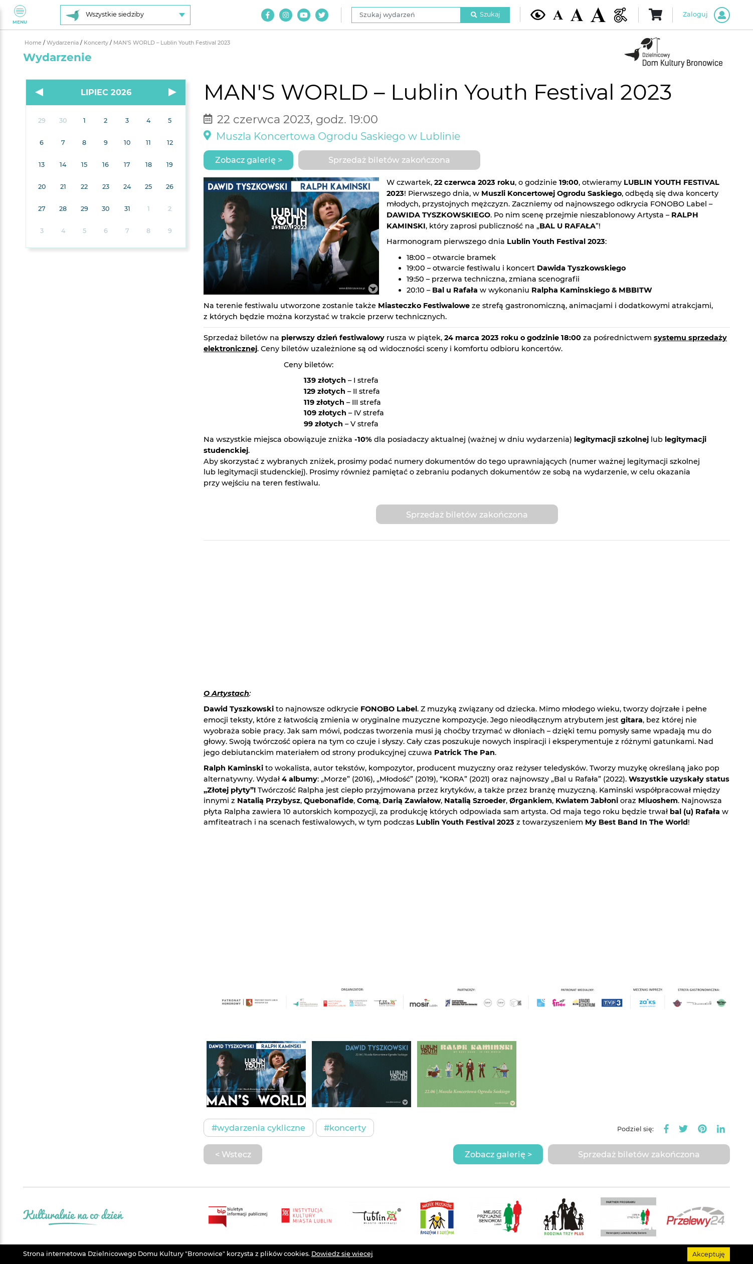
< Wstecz (233, 1154)
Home (34, 43)
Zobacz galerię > (248, 160)
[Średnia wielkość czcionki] (577, 15)
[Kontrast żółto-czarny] (537, 15)
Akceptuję (708, 1253)
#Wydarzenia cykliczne (258, 1128)
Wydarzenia (63, 43)
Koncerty (97, 43)
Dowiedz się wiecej (342, 1253)
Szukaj (485, 14)
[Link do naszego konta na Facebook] (267, 15)
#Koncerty (345, 1128)
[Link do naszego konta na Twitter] (321, 15)
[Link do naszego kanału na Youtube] (303, 15)
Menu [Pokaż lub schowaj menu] (20, 15)
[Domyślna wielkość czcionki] (558, 15)
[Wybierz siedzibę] (125, 15)
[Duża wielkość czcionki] (598, 15)
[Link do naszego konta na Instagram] (285, 15)
